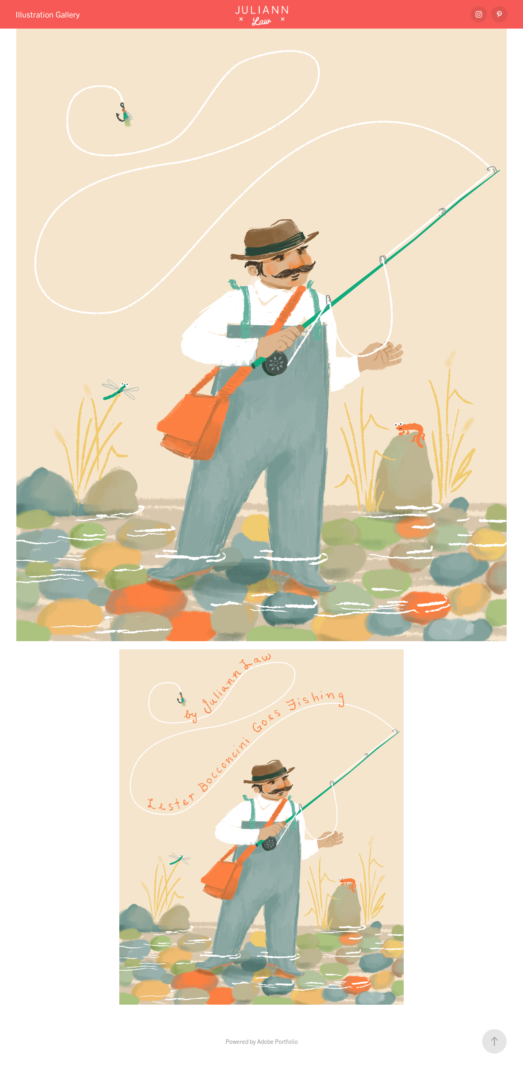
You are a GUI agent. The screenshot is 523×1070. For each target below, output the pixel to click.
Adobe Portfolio (277, 1041)
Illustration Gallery (48, 14)
